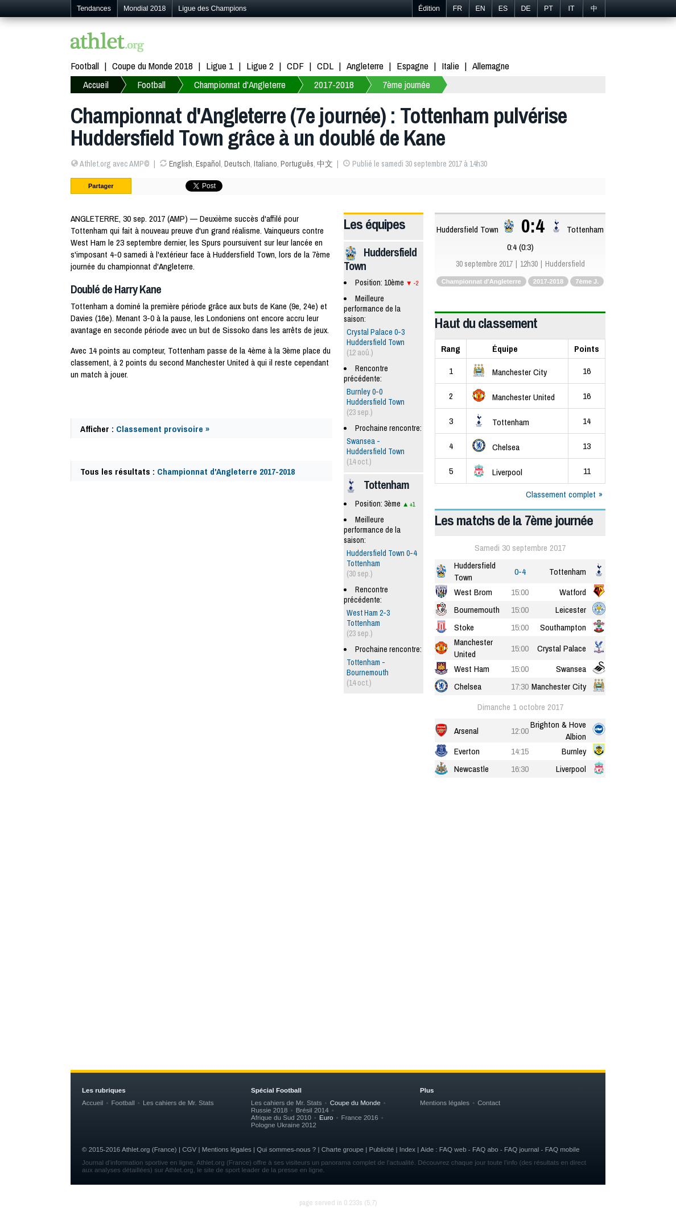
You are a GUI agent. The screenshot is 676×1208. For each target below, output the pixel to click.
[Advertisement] (338, 874)
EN (480, 9)
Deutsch (237, 164)
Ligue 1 (219, 65)
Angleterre (365, 65)
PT (548, 9)
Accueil (96, 84)
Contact (488, 1102)
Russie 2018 (269, 1110)
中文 (325, 164)
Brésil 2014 (312, 1110)
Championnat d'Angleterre (240, 84)
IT (571, 9)
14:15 (520, 751)
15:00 (520, 592)
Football (85, 65)
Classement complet (561, 494)
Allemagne (490, 65)
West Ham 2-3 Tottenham (368, 618)
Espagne (412, 65)
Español (208, 164)
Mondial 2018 (144, 9)
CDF (295, 65)
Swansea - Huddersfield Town (376, 446)
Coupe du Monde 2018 (152, 65)
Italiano (265, 164)
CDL (325, 65)
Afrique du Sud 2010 (281, 1117)
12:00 (520, 731)
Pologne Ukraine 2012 (283, 1124)
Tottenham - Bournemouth (368, 667)
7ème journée (406, 84)
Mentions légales (444, 1102)
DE (525, 9)
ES (503, 9)
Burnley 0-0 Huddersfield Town (376, 397)
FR (458, 9)
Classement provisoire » (162, 429)
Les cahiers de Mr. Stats (178, 1102)
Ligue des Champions (212, 9)
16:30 (520, 769)
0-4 (520, 572)
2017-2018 (334, 84)
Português (297, 164)
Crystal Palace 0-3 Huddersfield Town (376, 337)
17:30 (520, 686)
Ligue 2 (260, 65)
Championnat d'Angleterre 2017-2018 (226, 472)
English (180, 164)
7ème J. (587, 281)
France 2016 (359, 1117)
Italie (450, 65)
